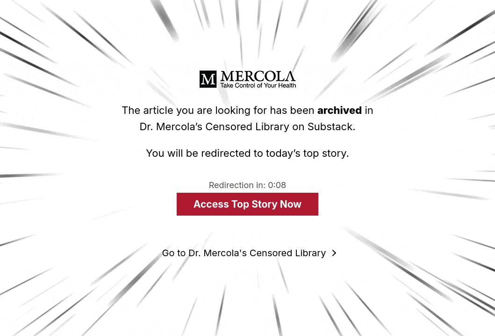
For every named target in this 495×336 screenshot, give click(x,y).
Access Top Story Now (247, 204)
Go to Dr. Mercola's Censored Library (244, 253)
